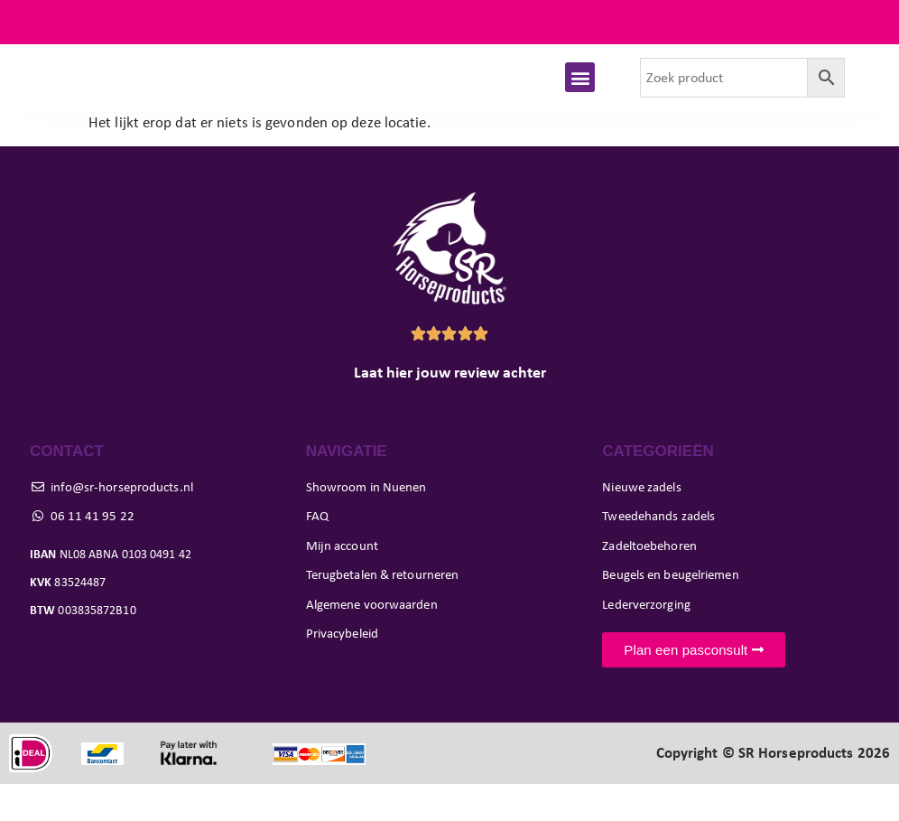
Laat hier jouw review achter (450, 409)
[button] (580, 96)
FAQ (862, 22)
